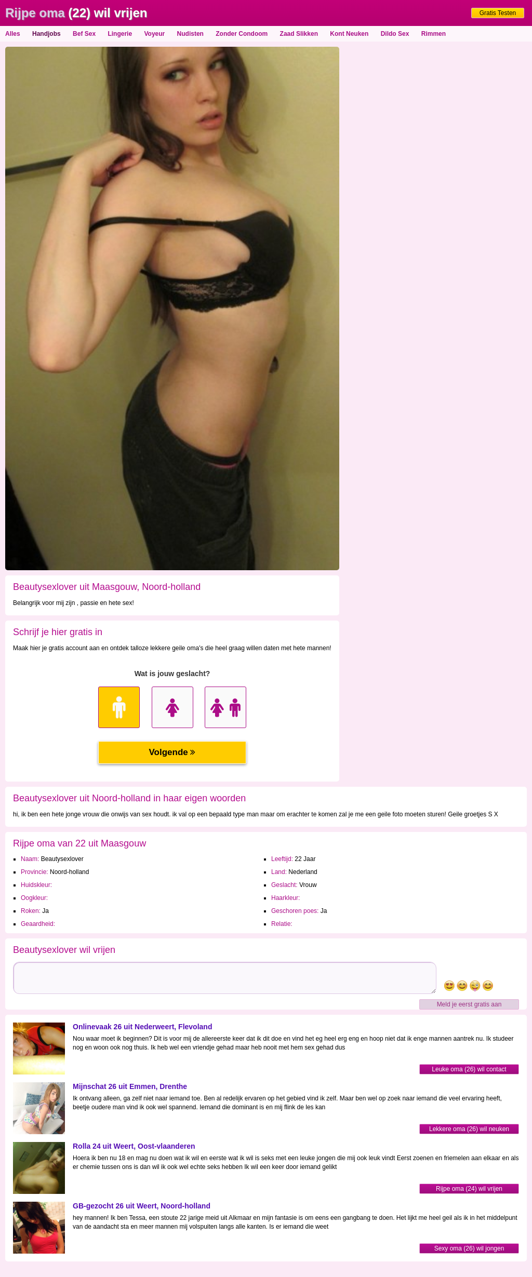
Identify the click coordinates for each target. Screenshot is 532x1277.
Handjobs (46, 33)
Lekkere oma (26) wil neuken (469, 1129)
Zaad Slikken (299, 33)
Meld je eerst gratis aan (469, 1004)
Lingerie (120, 33)
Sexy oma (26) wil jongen (469, 1248)
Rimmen (433, 33)
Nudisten (190, 33)
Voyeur (154, 33)
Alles (12, 33)
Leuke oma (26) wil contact (469, 1069)
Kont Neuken (349, 33)
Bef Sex (84, 33)
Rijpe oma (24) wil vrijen (469, 1188)
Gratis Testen (498, 13)
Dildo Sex (395, 33)
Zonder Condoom (242, 33)
